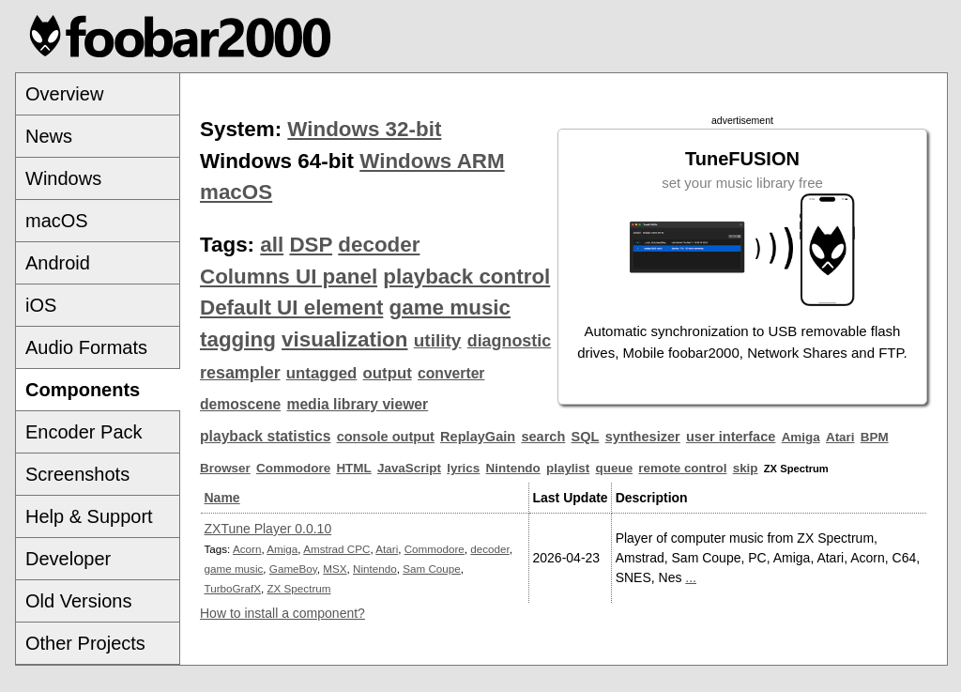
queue (614, 468)
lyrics (463, 468)
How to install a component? (282, 613)
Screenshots (77, 474)
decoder (378, 244)
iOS (40, 305)
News (48, 136)
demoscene (240, 404)
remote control (682, 468)
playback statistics (265, 436)
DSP (310, 244)
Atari (840, 437)
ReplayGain (477, 436)
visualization (344, 339)
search (543, 436)
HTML (353, 468)
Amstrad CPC (336, 549)
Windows (63, 178)
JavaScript (409, 468)
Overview (64, 94)
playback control (466, 276)
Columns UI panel (288, 276)
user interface (730, 436)
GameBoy (293, 568)
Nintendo (513, 468)
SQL (586, 436)
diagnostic (509, 340)
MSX (334, 568)
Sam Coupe (432, 568)
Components (82, 389)
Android (57, 263)
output (387, 373)
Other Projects (85, 643)
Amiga (801, 437)
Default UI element (291, 307)
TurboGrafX (233, 588)
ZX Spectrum (298, 588)
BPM (875, 437)
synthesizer (642, 436)
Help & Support (89, 516)
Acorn (247, 549)
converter (451, 373)
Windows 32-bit (364, 129)
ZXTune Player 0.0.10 (268, 528)
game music (450, 307)
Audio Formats (86, 347)
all (271, 244)
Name (222, 497)
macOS (56, 220)
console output (386, 436)
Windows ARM (431, 161)
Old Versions (78, 601)
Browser (225, 468)
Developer (68, 558)
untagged (322, 373)
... (690, 577)
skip (745, 468)
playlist (567, 468)
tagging (238, 339)
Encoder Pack (84, 432)
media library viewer (357, 404)
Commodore (293, 468)
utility (438, 340)
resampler (240, 372)
